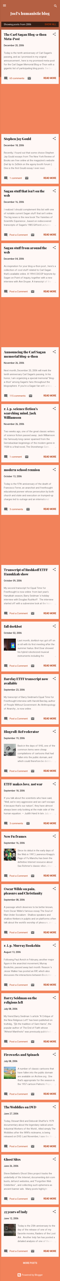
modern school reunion (22, 470)
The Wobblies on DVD (20, 1107)
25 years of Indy (16, 1212)
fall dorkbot (13, 626)
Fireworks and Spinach (21, 1054)
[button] (54, 34)
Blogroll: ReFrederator (21, 731)
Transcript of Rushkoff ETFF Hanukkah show (26, 571)
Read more (50, 78)
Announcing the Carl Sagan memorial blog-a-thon (25, 354)
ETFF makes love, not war (23, 784)
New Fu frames (15, 836)
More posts (30, 1263)
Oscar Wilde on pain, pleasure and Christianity (23, 891)
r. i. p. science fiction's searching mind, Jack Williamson (21, 413)
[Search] (55, 6)
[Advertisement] (30, 108)
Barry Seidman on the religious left (20, 1000)
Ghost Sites (12, 1159)
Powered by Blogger (30, 1274)
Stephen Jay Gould (17, 139)
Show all (50, 24)
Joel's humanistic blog (30, 13)
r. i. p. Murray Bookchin (22, 945)
